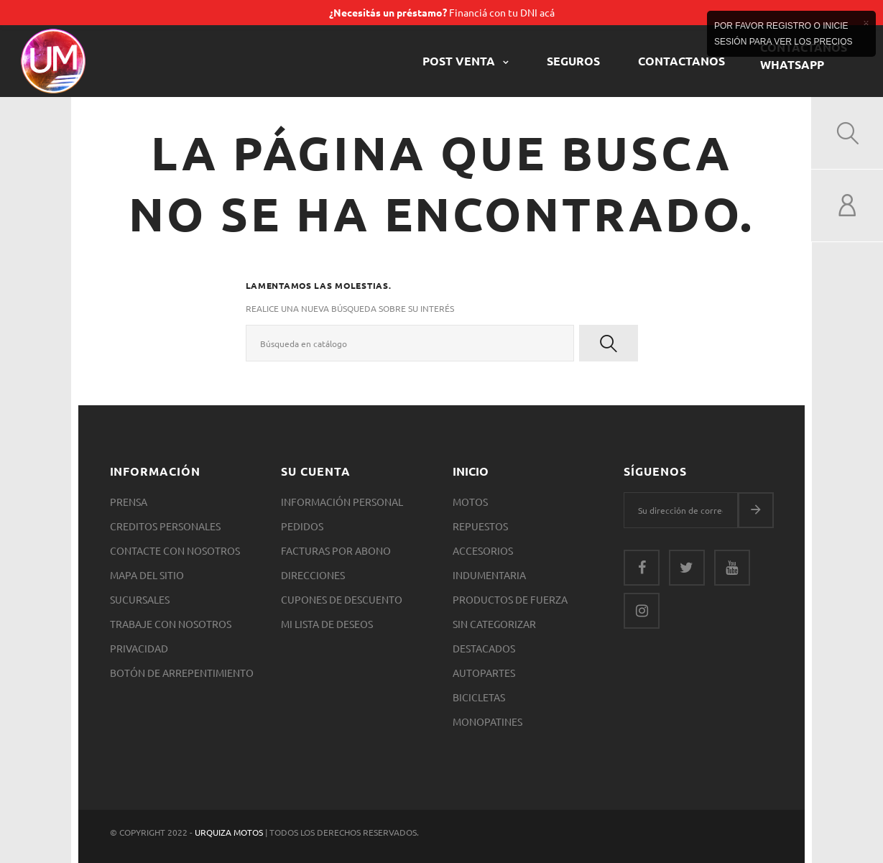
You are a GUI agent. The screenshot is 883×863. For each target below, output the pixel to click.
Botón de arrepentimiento (182, 672)
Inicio (471, 471)
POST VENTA (460, 60)
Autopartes (484, 672)
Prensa (128, 501)
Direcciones (313, 574)
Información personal (342, 501)
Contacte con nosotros (175, 550)
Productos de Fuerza (510, 599)
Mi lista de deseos (327, 623)
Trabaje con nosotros (170, 623)
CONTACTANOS (681, 60)
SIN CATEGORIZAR (494, 623)
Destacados (484, 648)
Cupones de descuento (341, 599)
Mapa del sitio (147, 574)
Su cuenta (316, 471)
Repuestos (480, 526)
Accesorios (483, 550)
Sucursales (140, 599)
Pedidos (302, 526)
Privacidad (139, 648)
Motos (470, 501)
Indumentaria (489, 574)
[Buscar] (410, 343)
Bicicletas (479, 697)
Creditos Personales (165, 526)
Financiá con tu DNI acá (442, 12)
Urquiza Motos (230, 832)
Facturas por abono (336, 550)
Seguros (573, 60)
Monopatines (487, 721)
